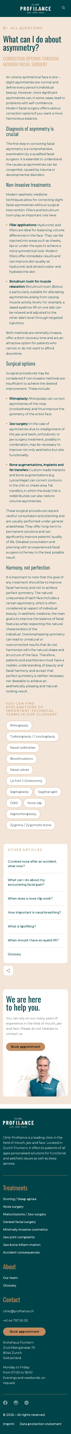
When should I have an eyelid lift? (33, 940)
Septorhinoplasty (23, 814)
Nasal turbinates (22, 747)
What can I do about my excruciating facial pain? (26, 882)
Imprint (8, 1424)
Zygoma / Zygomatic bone (30, 825)
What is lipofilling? (22, 926)
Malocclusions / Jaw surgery (24, 1214)
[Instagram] (16, 1402)
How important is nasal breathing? (34, 912)
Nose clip (34, 803)
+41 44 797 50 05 (15, 1320)
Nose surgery (13, 1206)
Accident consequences (21, 1252)
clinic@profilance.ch (18, 1311)
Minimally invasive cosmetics (25, 1229)
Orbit (14, 803)
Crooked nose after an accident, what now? (32, 864)
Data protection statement (41, 1424)
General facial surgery (19, 1222)
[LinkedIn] (26, 1402)
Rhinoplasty (19, 725)
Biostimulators (21, 759)
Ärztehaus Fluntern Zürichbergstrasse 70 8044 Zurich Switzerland (19, 1350)
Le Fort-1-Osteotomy (26, 781)
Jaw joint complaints (19, 1237)
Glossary (14, 954)
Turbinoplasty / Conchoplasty (32, 736)
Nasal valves (19, 770)
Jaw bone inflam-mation (22, 1245)
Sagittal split (47, 792)
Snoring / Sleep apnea (19, 1199)
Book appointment (25, 1047)
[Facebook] (5, 1402)
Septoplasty (19, 792)
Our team (10, 1278)
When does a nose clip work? (30, 898)
